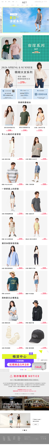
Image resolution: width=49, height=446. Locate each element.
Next (48, 20)
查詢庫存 (9, 1)
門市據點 (13, 1)
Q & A (16, 1)
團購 (5, 1)
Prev (1, 20)
